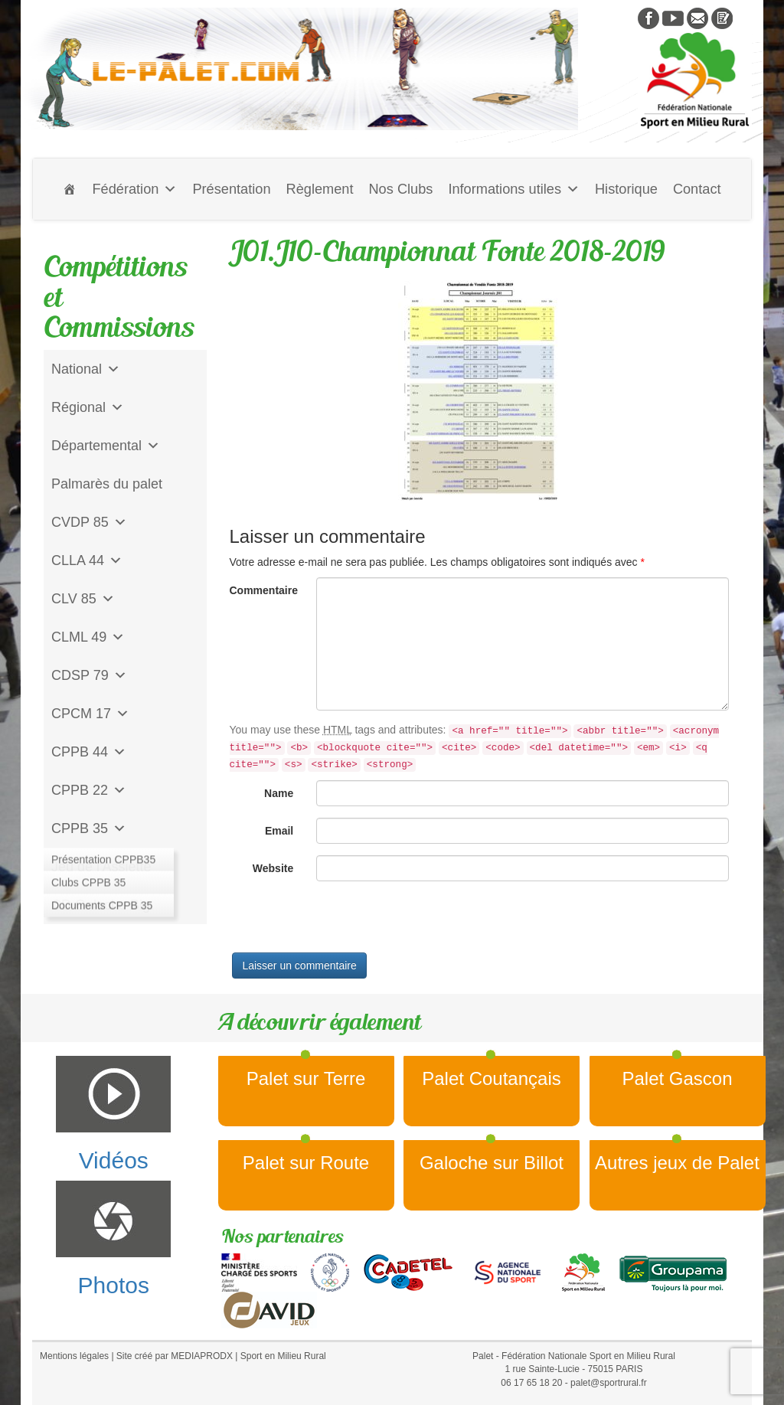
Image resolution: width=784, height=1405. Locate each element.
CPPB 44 (88, 752)
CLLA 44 (86, 560)
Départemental (105, 445)
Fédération (134, 189)
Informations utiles (514, 189)
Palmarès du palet (106, 484)
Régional (87, 407)
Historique (626, 189)
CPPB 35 (88, 828)
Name (278, 793)
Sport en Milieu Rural (283, 1356)
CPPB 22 (88, 790)
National (85, 369)
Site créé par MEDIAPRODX (174, 1356)
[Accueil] (69, 189)
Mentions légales (74, 1356)
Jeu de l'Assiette (101, 866)
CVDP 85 (89, 522)
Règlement (320, 189)
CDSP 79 (89, 675)
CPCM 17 (90, 713)
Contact (697, 189)
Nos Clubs (400, 189)
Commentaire (264, 590)
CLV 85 (83, 599)
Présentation (231, 189)
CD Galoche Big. (102, 905)
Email (279, 831)
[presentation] (346, 922)
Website (273, 868)
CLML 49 (88, 637)
